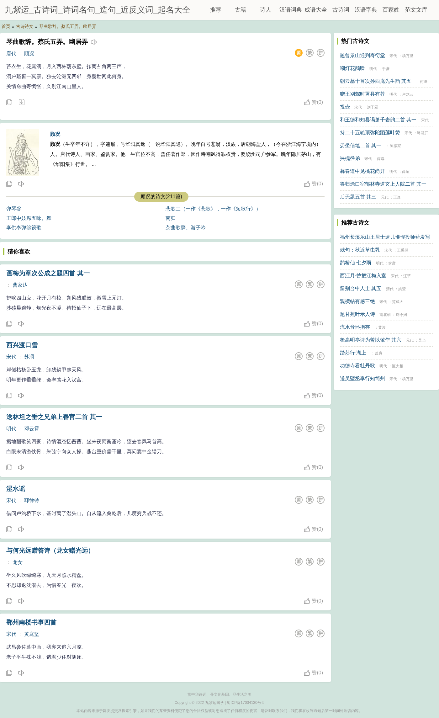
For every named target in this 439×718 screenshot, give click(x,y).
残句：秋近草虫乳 (360, 250)
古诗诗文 (25, 26)
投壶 (345, 106)
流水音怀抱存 (355, 327)
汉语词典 (290, 10)
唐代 (11, 53)
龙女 (18, 562)
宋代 (11, 356)
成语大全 (315, 10)
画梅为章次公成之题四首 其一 (48, 273)
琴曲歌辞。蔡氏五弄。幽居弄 (67, 26)
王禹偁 (402, 250)
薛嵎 (380, 159)
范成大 (397, 302)
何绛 (423, 81)
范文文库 (416, 10)
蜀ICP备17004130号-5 (245, 702)
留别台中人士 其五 (360, 288)
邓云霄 (31, 428)
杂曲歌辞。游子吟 (186, 227)
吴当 (422, 340)
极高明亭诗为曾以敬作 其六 (370, 340)
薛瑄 (406, 171)
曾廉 (378, 353)
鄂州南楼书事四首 (31, 622)
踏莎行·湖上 (353, 352)
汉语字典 (366, 10)
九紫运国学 (214, 702)
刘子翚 (372, 107)
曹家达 (20, 285)
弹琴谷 (13, 208)
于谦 (385, 68)
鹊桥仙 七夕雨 (355, 262)
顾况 (29, 53)
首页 (6, 26)
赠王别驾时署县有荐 (362, 94)
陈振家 (395, 146)
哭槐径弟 (350, 158)
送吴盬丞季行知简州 (362, 378)
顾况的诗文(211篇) (161, 196)
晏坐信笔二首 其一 (360, 145)
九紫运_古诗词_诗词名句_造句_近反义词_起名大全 (97, 9)
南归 (171, 218)
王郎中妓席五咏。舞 (28, 218)
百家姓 (391, 10)
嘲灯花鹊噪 (352, 68)
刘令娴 (401, 314)
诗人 (265, 10)
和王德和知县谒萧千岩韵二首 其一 (378, 119)
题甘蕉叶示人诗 (357, 314)
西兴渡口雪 (22, 345)
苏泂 (29, 356)
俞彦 (392, 263)
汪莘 (407, 276)
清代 (390, 289)
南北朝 (385, 314)
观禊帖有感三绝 (357, 301)
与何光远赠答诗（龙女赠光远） (50, 550)
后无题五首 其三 (358, 196)
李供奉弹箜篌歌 (23, 227)
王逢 (397, 197)
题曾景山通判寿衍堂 (362, 55)
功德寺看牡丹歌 (357, 365)
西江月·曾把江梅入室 (363, 275)
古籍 (240, 10)
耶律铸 (31, 500)
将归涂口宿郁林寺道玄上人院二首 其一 (383, 184)
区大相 (397, 366)
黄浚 (382, 327)
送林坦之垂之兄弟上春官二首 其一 (54, 416)
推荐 (215, 10)
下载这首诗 (21, 102)
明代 (11, 428)
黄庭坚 (31, 634)
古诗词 (340, 10)
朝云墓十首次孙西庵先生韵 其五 (375, 81)
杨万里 (407, 56)
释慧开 (422, 133)
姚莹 (402, 289)
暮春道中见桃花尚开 (362, 171)
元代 (385, 197)
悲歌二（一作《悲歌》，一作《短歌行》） (213, 208)
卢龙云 (407, 94)
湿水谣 (15, 488)
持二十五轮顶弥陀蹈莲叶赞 (370, 132)
